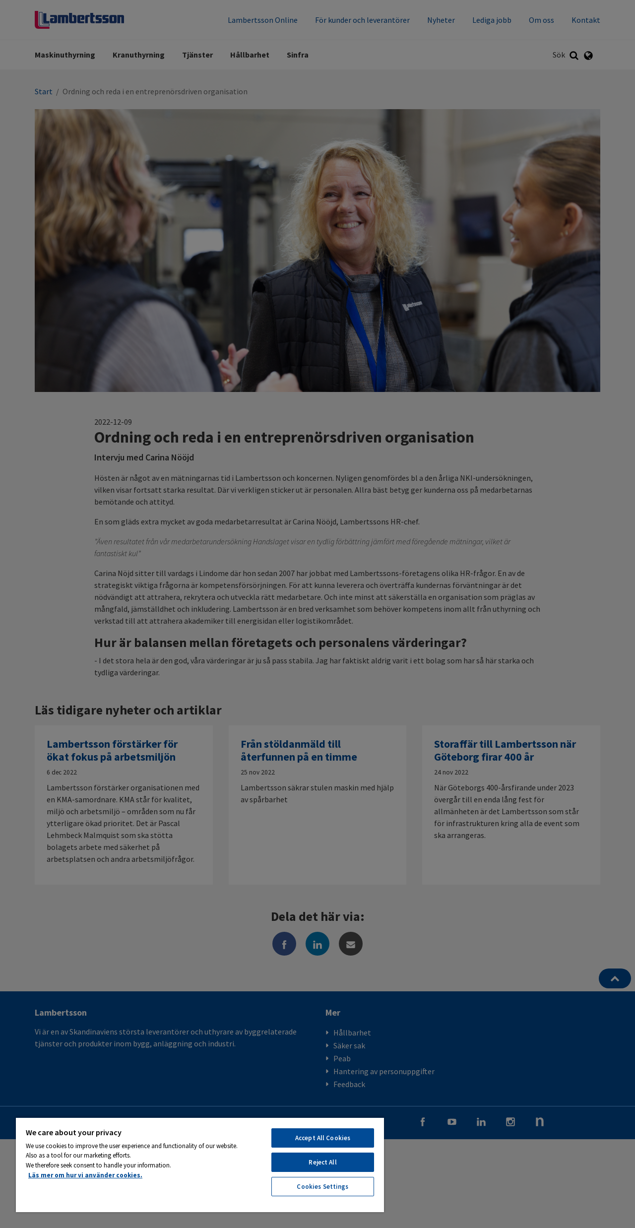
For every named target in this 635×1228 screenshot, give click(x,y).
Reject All (322, 1162)
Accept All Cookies (322, 1138)
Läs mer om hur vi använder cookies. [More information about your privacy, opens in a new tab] (85, 1175)
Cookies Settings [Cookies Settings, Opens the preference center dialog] (322, 1186)
